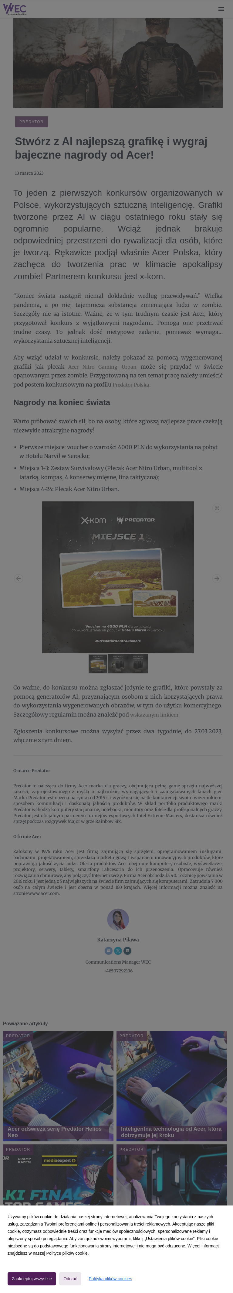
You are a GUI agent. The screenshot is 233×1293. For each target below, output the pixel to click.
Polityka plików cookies (110, 1278)
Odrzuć (70, 1278)
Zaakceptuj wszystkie (32, 1278)
